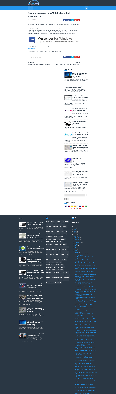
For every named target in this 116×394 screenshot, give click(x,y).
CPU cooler (64, 200)
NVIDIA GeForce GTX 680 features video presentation (84, 254)
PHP (47, 225)
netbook (48, 200)
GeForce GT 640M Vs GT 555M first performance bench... (83, 288)
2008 (75, 385)
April (76, 194)
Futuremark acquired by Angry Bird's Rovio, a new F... (85, 230)
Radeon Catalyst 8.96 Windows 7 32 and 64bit (85, 350)
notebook (48, 215)
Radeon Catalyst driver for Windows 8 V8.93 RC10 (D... (85, 347)
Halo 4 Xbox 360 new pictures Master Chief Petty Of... (85, 368)
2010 (75, 382)
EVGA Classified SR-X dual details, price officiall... (84, 337)
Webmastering (49, 208)
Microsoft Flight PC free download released (85, 375)
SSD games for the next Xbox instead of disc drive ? (85, 319)
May (76, 192)
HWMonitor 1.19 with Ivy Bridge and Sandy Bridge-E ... (85, 352)
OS (67, 197)
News (26, 59)
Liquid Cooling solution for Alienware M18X (85, 260)
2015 (75, 174)
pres (60, 223)
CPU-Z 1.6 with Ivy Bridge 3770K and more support (84, 355)
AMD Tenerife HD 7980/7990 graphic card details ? (84, 361)
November (77, 182)
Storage (54, 202)
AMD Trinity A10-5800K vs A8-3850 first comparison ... (84, 257)
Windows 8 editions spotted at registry (84, 363)
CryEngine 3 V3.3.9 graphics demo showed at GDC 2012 (85, 310)
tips (57, 197)
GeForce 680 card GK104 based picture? (84, 321)
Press (58, 167)
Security (48, 213)
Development (49, 210)
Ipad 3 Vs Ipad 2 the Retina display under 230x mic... (85, 276)
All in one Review (64, 190)
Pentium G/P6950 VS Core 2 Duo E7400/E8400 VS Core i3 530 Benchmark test (88, 90)
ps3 (54, 215)
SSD (47, 197)
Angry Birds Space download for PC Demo (85, 248)
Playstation (62, 197)
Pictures (64, 202)
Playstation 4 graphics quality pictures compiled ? (84, 328)
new (61, 187)
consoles (63, 177)
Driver (63, 167)
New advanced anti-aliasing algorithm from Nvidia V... (85, 280)
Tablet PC (54, 192)
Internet (53, 218)
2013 (75, 177)
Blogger (48, 220)
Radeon (62, 210)
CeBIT (62, 208)
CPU (57, 172)
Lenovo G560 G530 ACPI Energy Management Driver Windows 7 (82, 30)
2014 (75, 176)
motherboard (62, 182)
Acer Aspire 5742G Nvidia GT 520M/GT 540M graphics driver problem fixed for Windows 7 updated (35, 216)
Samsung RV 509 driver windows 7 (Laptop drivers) (85, 223)
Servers (54, 213)
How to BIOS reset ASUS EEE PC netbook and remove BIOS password (35, 253)
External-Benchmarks (57, 220)
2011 (75, 380)
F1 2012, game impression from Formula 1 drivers (85, 271)
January (77, 379)
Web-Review (60, 213)
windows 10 (66, 223)
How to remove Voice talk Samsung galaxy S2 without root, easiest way (35, 228)
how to (55, 180)
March (76, 195)
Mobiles (48, 172)
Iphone (55, 195)
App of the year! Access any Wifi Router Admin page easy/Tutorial (89, 18)
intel (61, 172)
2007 (75, 387)
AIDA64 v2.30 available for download (83, 225)
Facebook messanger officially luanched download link (84, 358)
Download (21, 59)
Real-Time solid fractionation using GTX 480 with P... (85, 291)
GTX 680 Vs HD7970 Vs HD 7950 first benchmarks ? (83, 297)
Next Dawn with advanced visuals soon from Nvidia (85, 241)
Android (53, 185)
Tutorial (57, 177)
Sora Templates (27, 391)
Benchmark (55, 169)
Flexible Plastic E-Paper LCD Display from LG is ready (85, 203)
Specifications (65, 164)
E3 (63, 215)
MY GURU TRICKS (49, 177)
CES (59, 192)
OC (59, 195)
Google (48, 192)
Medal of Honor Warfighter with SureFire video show (86, 200)
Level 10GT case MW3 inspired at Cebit (84, 326)
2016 (75, 173)
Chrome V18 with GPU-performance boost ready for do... (85, 209)
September (78, 186)
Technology (49, 180)
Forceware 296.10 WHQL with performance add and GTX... (85, 304)
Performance (49, 190)
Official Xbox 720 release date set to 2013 (84, 278)
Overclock (63, 192)
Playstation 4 (64, 195)
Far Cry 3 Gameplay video (81, 249)
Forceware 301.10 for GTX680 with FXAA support (84, 252)
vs (54, 210)
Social (51, 225)
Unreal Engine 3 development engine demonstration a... (83, 307)
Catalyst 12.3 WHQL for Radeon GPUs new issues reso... (84, 220)
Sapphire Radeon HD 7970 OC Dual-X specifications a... (83, 283)
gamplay (55, 223)
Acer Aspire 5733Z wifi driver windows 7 (84, 243)
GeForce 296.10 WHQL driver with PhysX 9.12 (85, 286)
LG (46, 223)
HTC (57, 205)
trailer (55, 182)
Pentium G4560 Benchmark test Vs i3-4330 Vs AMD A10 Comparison (89, 127)
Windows (56, 187)
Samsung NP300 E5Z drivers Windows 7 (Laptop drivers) (35, 166)
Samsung (56, 190)
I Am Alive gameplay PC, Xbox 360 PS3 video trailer (85, 334)
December (77, 181)
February (77, 377)
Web (58, 218)
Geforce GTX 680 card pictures (82, 299)
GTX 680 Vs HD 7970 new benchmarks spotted (85, 274)
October (77, 184)
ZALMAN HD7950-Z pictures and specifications (85, 233)
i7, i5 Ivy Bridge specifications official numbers (86, 374)
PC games (57, 174)
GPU (51, 195)
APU (47, 195)
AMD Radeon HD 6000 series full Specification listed (89, 115)
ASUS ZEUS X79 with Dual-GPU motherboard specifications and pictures (35, 240)
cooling (57, 208)
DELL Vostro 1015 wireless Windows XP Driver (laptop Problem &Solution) (34, 202)
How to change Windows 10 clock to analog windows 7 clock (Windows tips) (89, 40)
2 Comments (24, 20)
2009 (75, 384)
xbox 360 (48, 202)
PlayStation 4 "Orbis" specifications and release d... (84, 206)
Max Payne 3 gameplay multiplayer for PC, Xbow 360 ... (85, 215)
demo (59, 202)
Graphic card (64, 174)
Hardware (53, 164)
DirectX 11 (58, 215)
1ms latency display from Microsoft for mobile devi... (86, 316)
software (30, 59)
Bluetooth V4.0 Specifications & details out (88, 103)
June (76, 190)
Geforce (48, 205)
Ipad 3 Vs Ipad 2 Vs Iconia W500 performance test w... (85, 265)
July (76, 189)
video (54, 167)
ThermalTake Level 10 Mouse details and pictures (84, 340)
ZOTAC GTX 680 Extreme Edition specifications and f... (86, 212)
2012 (75, 179)
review (47, 185)
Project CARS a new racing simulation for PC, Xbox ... (85, 294)
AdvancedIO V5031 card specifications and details (85, 235)
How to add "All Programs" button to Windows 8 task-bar (89, 77)
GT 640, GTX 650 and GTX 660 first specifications (82, 197)
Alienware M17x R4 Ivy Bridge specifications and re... (85, 313)
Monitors (54, 200)
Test (53, 172)
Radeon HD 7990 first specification (83, 267)
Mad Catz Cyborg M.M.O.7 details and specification (83, 238)
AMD (60, 169)
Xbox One (52, 197)
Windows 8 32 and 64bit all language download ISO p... (86, 371)
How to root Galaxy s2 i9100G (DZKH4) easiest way (35, 278)
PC (59, 200)
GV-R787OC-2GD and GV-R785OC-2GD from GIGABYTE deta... (85, 366)
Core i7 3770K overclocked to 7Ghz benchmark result (83, 227)
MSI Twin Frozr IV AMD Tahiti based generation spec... (85, 331)
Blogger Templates (36, 391)
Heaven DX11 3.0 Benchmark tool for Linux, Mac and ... (86, 324)
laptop (61, 180)
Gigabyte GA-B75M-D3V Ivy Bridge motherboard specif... (83, 343)
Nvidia (64, 169)
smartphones (49, 174)
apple (64, 187)
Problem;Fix (59, 185)
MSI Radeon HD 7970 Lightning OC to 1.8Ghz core (85, 262)
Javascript (66, 220)
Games (58, 164)
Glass (67, 215)
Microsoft (48, 182)
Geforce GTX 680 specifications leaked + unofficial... (84, 301)
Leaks (50, 223)
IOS (58, 210)
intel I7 (67, 218)
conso (62, 218)
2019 (75, 169)
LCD (60, 205)
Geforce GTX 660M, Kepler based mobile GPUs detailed (86, 245)
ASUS (53, 205)
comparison (49, 187)
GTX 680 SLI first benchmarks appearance (84, 269)
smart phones (58, 225)
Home (21, 8)
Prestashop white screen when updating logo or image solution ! (88, 53)
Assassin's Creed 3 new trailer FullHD (83, 345)
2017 (75, 171)
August (77, 187)
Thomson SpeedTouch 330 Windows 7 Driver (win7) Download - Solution (34, 178)
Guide (47, 218)
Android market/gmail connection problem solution (35, 190)
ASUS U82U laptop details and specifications (85, 218)
